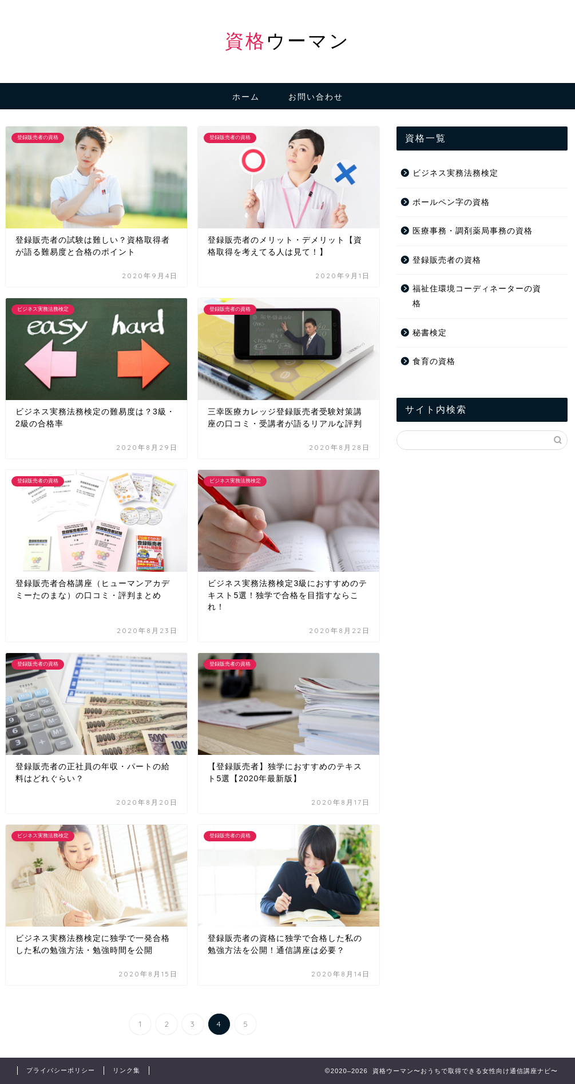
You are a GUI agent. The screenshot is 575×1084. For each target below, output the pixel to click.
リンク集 (126, 1070)
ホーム (246, 97)
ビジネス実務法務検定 (455, 173)
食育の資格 (434, 361)
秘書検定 (430, 333)
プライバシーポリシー (60, 1070)
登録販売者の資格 (447, 260)
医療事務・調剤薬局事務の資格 (473, 231)
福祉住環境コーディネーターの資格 (477, 296)
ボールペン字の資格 (451, 202)
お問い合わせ (315, 97)
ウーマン (287, 40)
